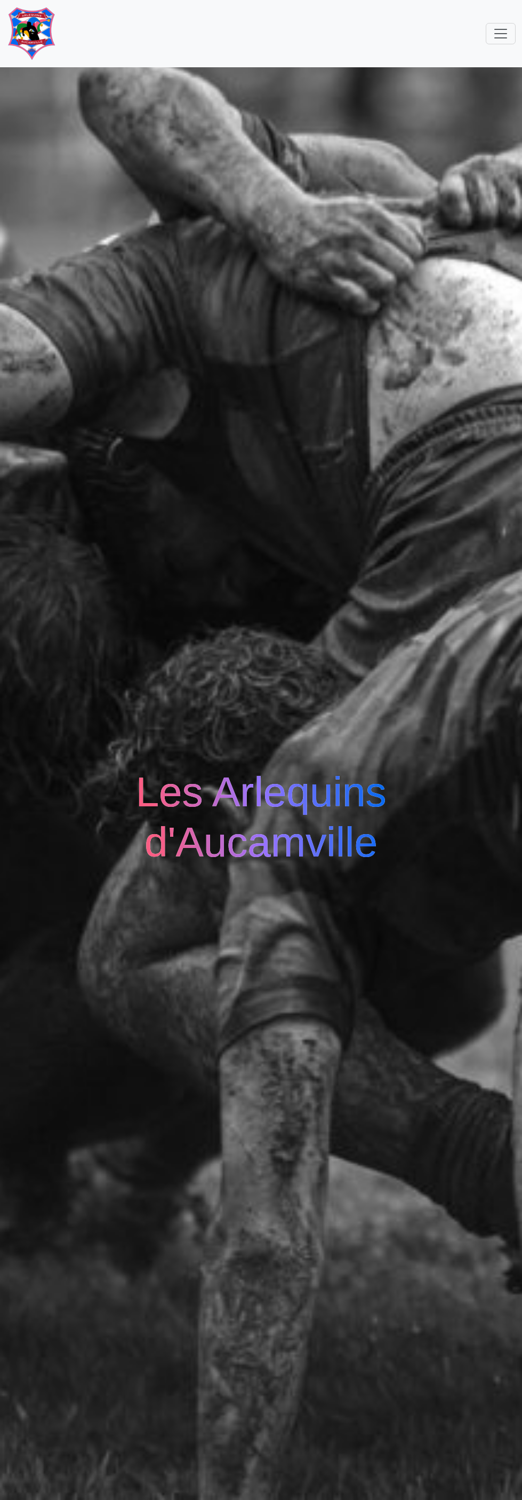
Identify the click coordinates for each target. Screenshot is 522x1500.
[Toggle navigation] (501, 33)
